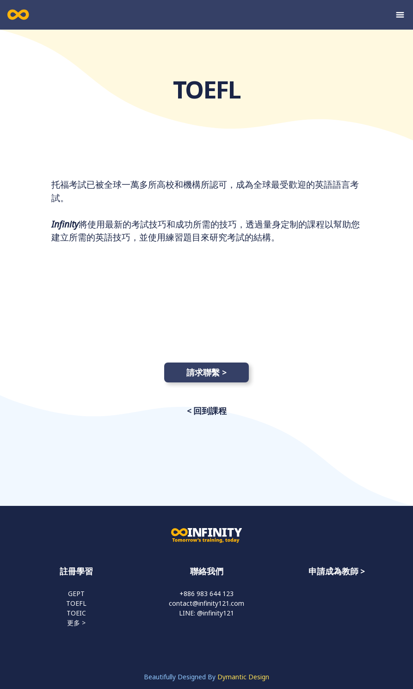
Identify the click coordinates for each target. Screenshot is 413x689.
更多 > (76, 622)
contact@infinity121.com (206, 603)
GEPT (76, 593)
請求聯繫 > (206, 372)
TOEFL (76, 603)
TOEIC (76, 613)
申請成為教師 (333, 571)
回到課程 (210, 410)
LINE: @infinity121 (206, 613)
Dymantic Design (243, 676)
